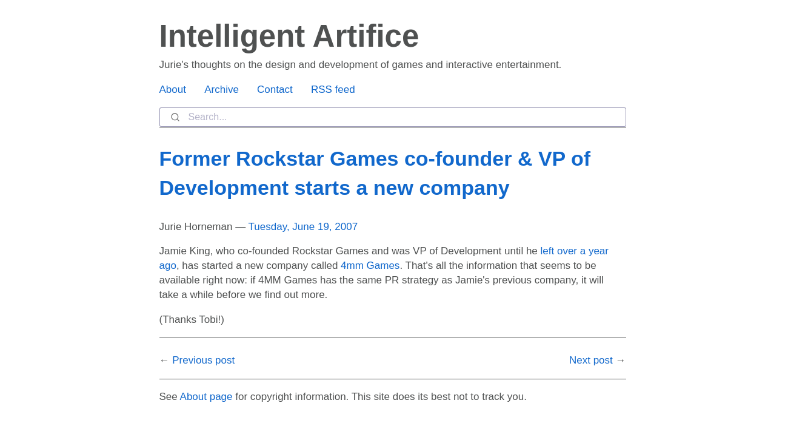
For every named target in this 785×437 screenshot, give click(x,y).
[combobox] (392, 117)
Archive (221, 89)
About (172, 89)
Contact (275, 89)
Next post (591, 360)
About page (206, 396)
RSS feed (333, 89)
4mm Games (370, 265)
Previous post (203, 360)
